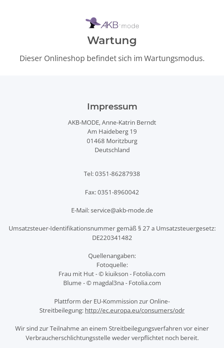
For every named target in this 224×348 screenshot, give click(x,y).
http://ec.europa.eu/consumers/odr (135, 310)
